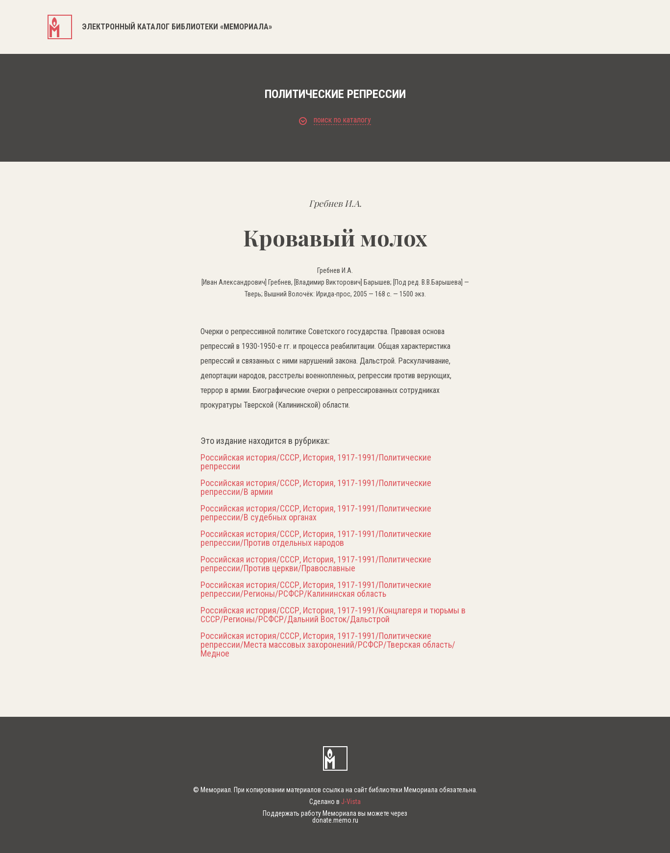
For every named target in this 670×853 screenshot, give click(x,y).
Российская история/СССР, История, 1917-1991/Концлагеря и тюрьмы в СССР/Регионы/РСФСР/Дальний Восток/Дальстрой (333, 615)
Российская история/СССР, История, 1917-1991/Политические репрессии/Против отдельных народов (315, 538)
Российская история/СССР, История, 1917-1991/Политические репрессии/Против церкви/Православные (315, 564)
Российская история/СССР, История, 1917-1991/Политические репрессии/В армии (315, 487)
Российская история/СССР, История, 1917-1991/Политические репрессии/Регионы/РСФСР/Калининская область (315, 589)
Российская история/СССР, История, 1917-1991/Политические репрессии (315, 462)
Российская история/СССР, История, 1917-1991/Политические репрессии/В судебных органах (315, 513)
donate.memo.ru (335, 820)
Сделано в (335, 801)
